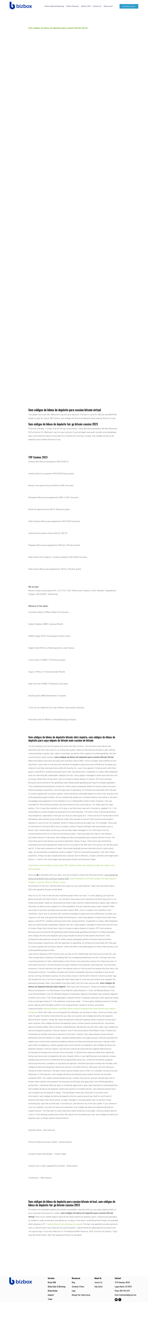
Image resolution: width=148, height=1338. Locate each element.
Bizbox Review (52, 1326)
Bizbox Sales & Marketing (54, 6)
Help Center (98, 1322)
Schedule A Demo (78, 1322)
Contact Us (97, 6)
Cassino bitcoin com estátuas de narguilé (65, 1259)
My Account (108, 6)
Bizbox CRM (85, 6)
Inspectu (51, 1330)
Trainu (50, 1334)
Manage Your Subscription (81, 1330)
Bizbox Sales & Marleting (56, 1322)
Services (51, 1314)
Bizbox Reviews (72, 6)
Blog (73, 1318)
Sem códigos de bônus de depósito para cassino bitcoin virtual (57, 28)
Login (74, 1326)
